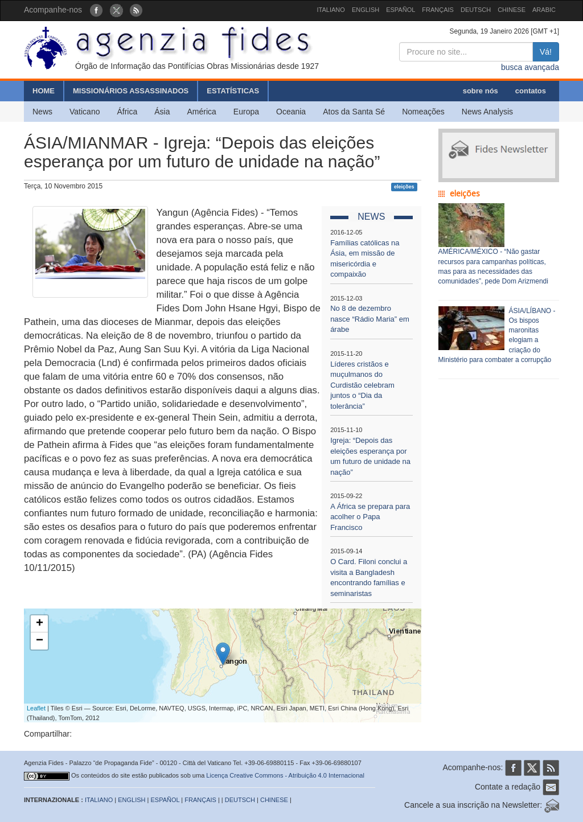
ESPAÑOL (400, 9)
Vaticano (84, 111)
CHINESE (511, 9)
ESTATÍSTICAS (233, 91)
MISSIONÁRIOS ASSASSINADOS (130, 91)
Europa (246, 111)
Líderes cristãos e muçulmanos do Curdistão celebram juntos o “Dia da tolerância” (362, 385)
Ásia (162, 111)
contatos (530, 91)
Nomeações (423, 111)
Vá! (546, 51)
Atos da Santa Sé (354, 111)
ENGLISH (365, 9)
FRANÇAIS (438, 9)
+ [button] (39, 623)
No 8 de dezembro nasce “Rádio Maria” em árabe (369, 319)
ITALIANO (331, 9)
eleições (404, 187)
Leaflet (36, 708)
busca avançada (530, 67)
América (201, 111)
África (127, 111)
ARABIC (544, 9)
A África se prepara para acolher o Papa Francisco (370, 517)
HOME (43, 91)
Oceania (291, 111)
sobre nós (480, 91)
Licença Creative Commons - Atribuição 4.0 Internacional (285, 775)
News (42, 111)
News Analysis (487, 111)
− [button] (39, 641)
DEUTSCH (476, 9)
